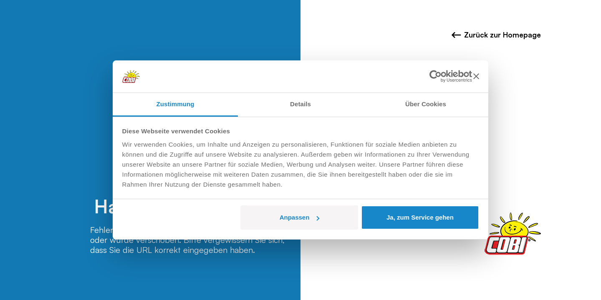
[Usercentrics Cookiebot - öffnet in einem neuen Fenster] (435, 76)
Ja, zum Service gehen (420, 217)
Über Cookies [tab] (425, 104)
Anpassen (300, 217)
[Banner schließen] (476, 76)
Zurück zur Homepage (496, 35)
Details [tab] (300, 104)
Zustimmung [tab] (175, 104)
